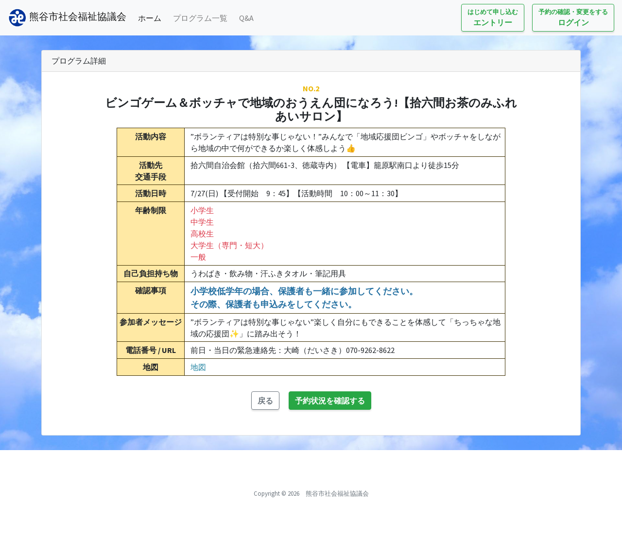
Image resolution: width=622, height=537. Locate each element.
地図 (198, 367)
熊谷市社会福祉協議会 (67, 18)
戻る (265, 400)
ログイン (573, 17)
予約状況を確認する (330, 400)
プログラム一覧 (200, 18)
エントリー (492, 17)
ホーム (151, 17)
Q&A (246, 18)
